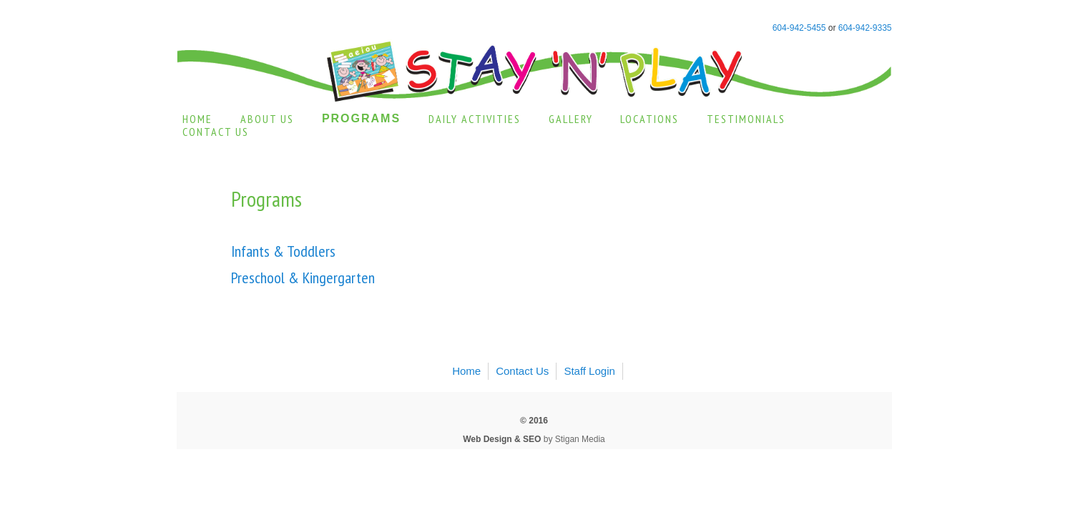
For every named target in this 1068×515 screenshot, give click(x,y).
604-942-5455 (799, 28)
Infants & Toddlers (283, 251)
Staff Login (589, 371)
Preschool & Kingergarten (303, 278)
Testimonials (746, 118)
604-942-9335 (865, 28)
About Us (267, 118)
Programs (361, 118)
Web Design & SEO (502, 439)
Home (197, 118)
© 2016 (534, 421)
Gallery (571, 118)
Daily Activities (474, 118)
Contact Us (215, 131)
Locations (649, 118)
